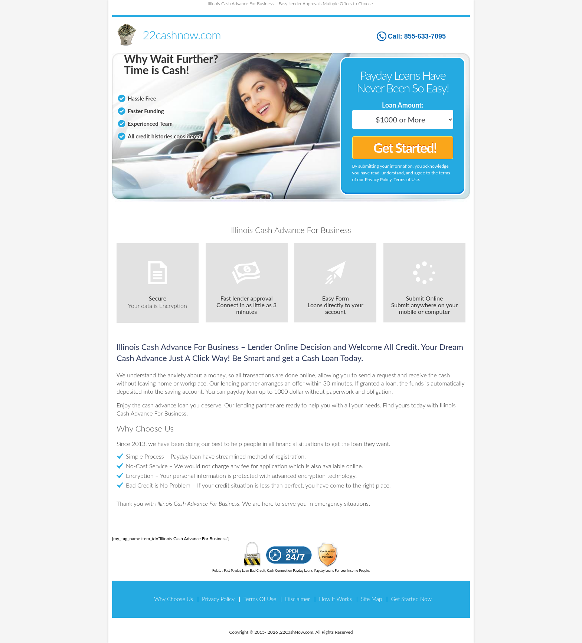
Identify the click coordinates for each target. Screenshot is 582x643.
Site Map (371, 599)
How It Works (335, 599)
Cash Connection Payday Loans (290, 570)
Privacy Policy (218, 599)
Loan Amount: (403, 105)
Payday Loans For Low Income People (341, 570)
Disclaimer (297, 599)
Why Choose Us (173, 599)
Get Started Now (411, 599)
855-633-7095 (425, 36)
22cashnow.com (182, 34)
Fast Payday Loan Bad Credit (244, 570)
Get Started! (404, 148)
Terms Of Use (259, 599)
